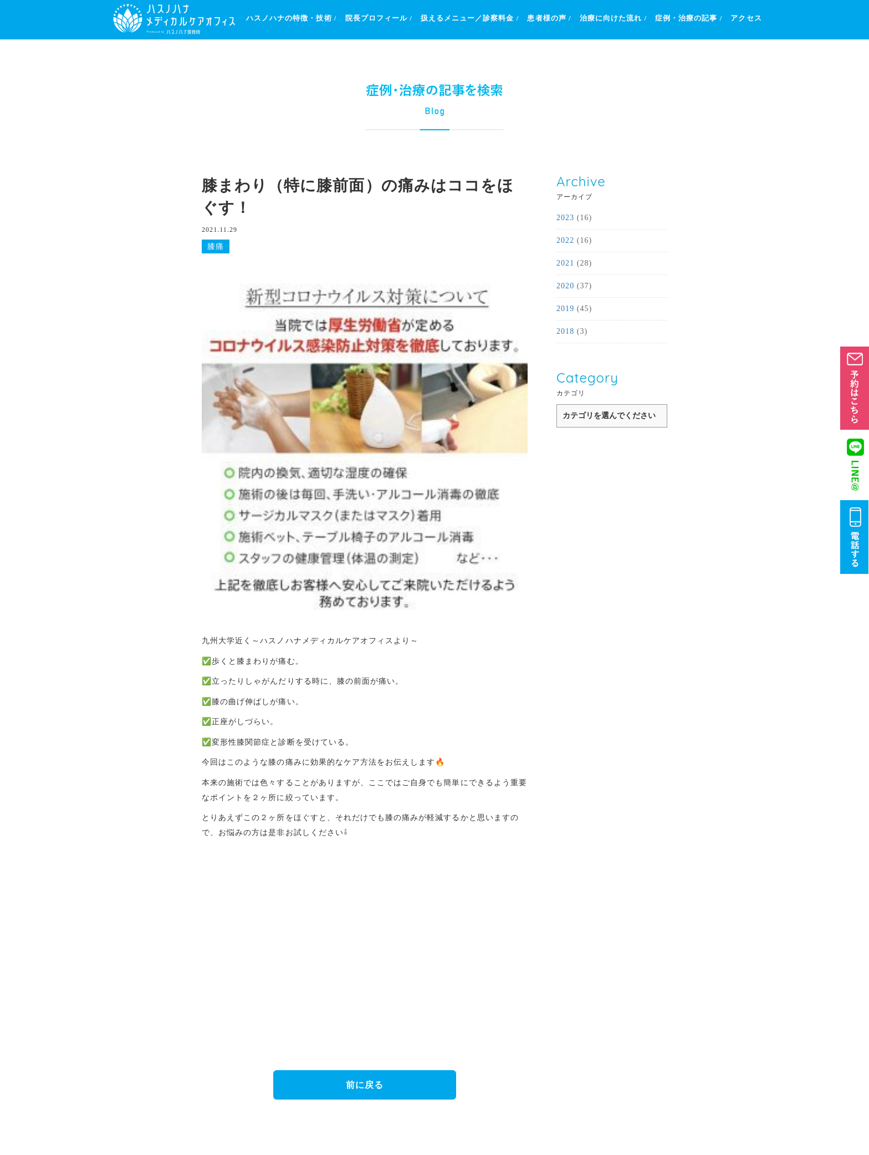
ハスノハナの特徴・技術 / (291, 18)
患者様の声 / (549, 18)
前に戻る (365, 1085)
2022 (565, 240)
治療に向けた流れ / (613, 18)
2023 (565, 217)
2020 (565, 286)
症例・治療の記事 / (688, 18)
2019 (565, 308)
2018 (565, 331)
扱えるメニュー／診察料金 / (470, 18)
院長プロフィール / (378, 18)
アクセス (745, 18)
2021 (565, 263)
